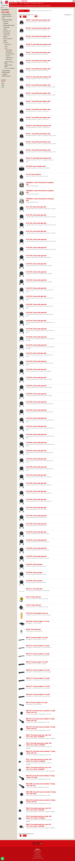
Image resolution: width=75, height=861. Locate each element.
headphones (5, 36)
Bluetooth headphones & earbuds (8, 25)
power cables (8, 55)
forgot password (17, 1)
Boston (3, 83)
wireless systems (7, 34)
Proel (3, 87)
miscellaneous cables (9, 57)
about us (28, 3)
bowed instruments (33, 5)
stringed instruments (12, 5)
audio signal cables (9, 52)
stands (6, 46)
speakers (5, 29)
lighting (5, 40)
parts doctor (38, 3)
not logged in (12, 1)
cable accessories (8, 59)
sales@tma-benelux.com (37, 855)
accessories (6, 42)
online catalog (11, 3)
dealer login (24, 1)
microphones (6, 23)
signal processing (7, 33)
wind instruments (38, 5)
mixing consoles (6, 27)
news (22, 3)
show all (3, 81)
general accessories (47, 5)
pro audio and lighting (27, 5)
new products (15, 3)
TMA (30, 3)
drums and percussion (19, 5)
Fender (3, 85)
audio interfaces (6, 21)
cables (6, 48)
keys (22, 5)
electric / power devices (8, 38)
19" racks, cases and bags (9, 68)
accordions (43, 5)
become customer (34, 3)
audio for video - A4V (6, 31)
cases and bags (8, 44)
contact (42, 3)
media (20, 3)
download (25, 3)
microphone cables (9, 50)
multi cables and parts (10, 54)
